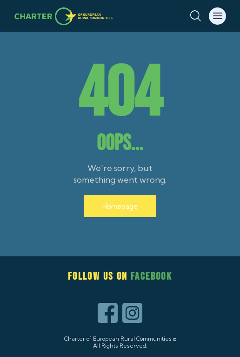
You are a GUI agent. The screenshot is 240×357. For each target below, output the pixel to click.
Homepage (120, 206)
